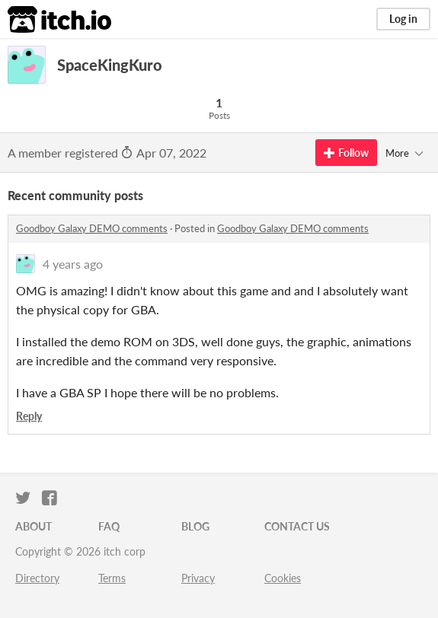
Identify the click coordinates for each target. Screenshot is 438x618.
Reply (29, 415)
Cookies (282, 578)
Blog (195, 526)
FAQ (109, 526)
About (33, 526)
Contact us (297, 526)
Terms (112, 578)
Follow (346, 152)
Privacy (198, 578)
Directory (37, 578)
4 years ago (73, 263)
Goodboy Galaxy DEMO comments (92, 228)
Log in (403, 18)
